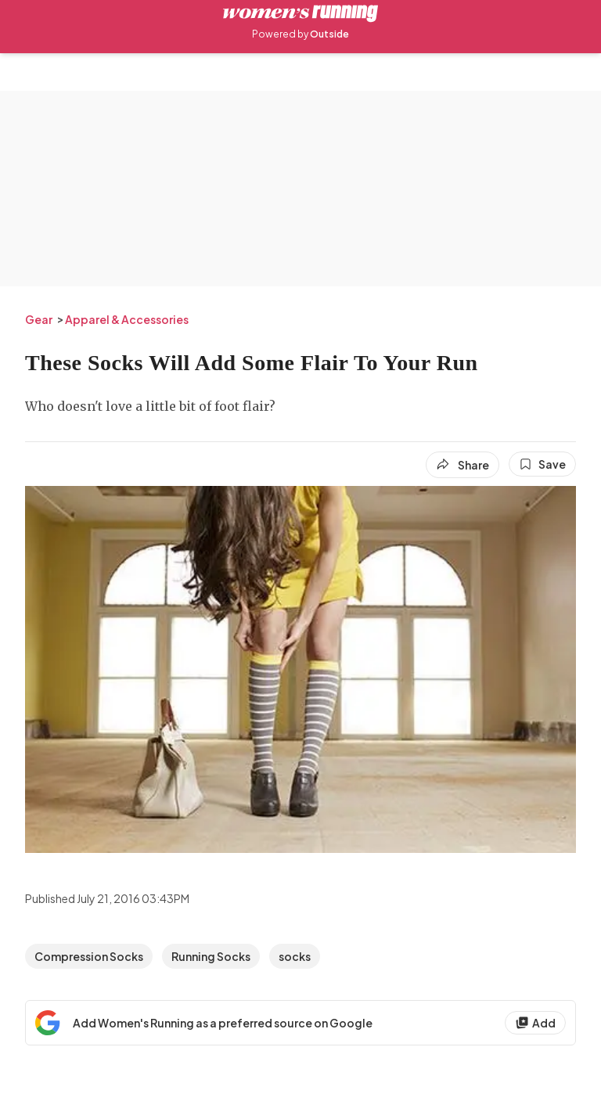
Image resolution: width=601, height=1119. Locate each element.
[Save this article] (542, 464)
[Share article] (462, 465)
